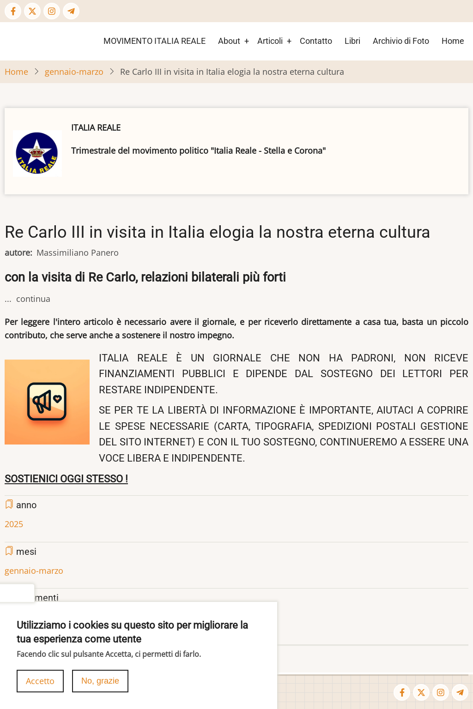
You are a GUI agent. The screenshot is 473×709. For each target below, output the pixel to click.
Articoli (270, 41)
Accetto (40, 683)
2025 (14, 523)
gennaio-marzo (74, 71)
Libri (352, 41)
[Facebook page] (13, 11)
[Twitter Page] (32, 11)
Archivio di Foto (401, 41)
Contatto (316, 41)
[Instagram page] (51, 11)
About (229, 41)
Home (453, 41)
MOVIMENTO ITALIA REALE (154, 41)
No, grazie (100, 683)
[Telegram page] (71, 11)
